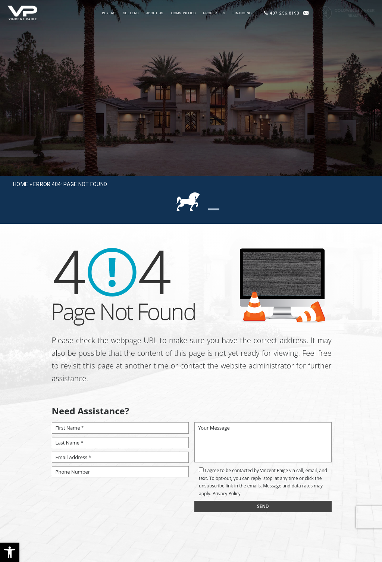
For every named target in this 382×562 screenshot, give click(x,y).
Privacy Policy (227, 493)
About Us (154, 13)
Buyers (109, 13)
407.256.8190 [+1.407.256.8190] (281, 13)
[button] (9, 552)
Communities (183, 13)
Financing (242, 13)
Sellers (131, 13)
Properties (214, 13)
